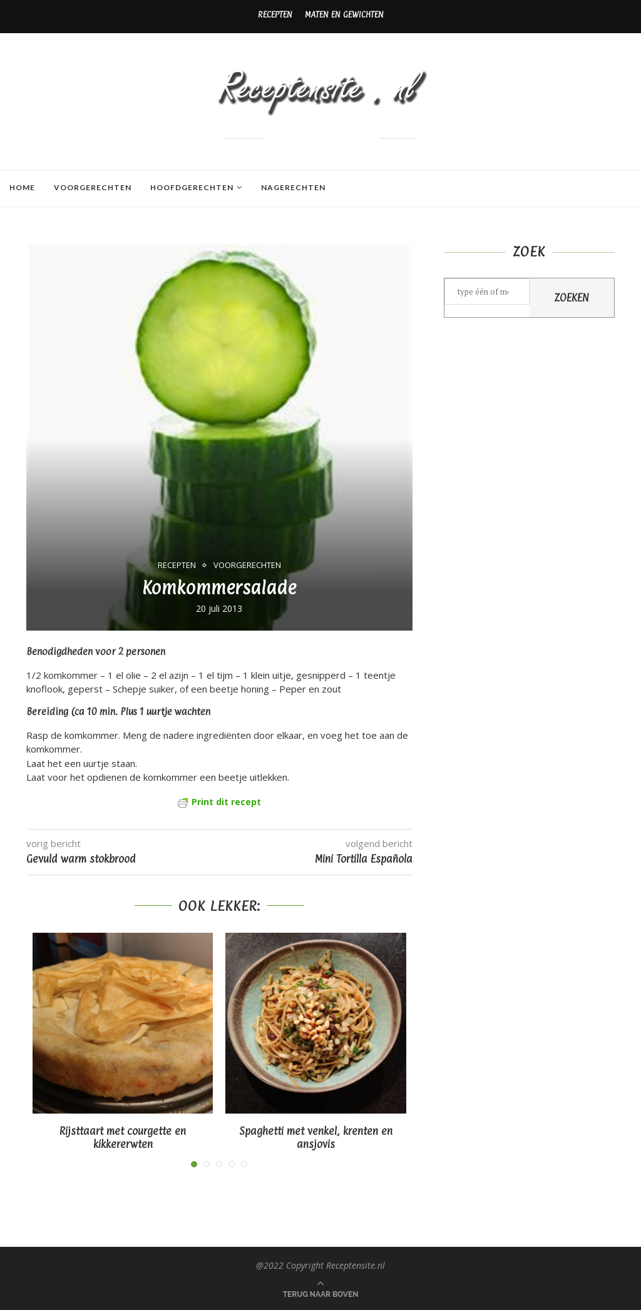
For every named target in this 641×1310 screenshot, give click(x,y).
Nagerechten (293, 187)
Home (22, 187)
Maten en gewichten (344, 14)
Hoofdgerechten (191, 187)
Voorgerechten (92, 187)
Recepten (275, 14)
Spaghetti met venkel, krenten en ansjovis (315, 1138)
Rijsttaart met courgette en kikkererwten (122, 1138)
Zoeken (572, 298)
